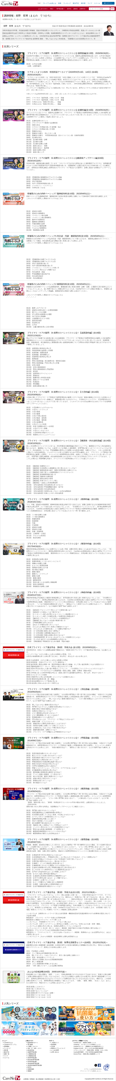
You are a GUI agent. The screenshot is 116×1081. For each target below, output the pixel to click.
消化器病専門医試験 (33, 1063)
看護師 (29, 1071)
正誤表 (52, 1046)
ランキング (67, 3)
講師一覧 (6, 1054)
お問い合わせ (54, 1052)
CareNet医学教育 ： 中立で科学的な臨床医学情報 (88, 1052)
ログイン (108, 3)
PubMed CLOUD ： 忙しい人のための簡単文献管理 (88, 1048)
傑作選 (83, 3)
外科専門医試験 (32, 1061)
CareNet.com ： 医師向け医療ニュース (85, 1042)
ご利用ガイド (54, 1042)
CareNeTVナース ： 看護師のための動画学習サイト (89, 1046)
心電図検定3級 (31, 1056)
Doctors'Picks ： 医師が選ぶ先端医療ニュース (87, 1054)
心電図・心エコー (32, 1046)
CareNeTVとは (8, 1042)
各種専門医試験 (32, 1052)
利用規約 (32, 1079)
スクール (97, 3)
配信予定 (76, 3)
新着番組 (6, 1046)
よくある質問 (54, 1050)
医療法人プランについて (57, 1048)
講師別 (75, 9)
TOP (39, 3)
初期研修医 (30, 1069)
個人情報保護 (40, 1079)
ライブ (90, 3)
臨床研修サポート (32, 1042)
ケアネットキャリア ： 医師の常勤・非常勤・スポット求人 (91, 1050)
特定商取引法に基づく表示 (52, 1079)
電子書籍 (30, 1044)
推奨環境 (53, 1044)
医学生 (69, 9)
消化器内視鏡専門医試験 (34, 1065)
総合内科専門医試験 (33, 1059)
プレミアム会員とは (49, 3)
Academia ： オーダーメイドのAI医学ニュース (87, 1044)
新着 (59, 3)
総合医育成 (30, 1050)
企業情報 (26, 1079)
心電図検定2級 (31, 1054)
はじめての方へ (43, 9)
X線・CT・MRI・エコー (34, 1048)
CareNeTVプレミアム (10, 1044)
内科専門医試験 (32, 1057)
